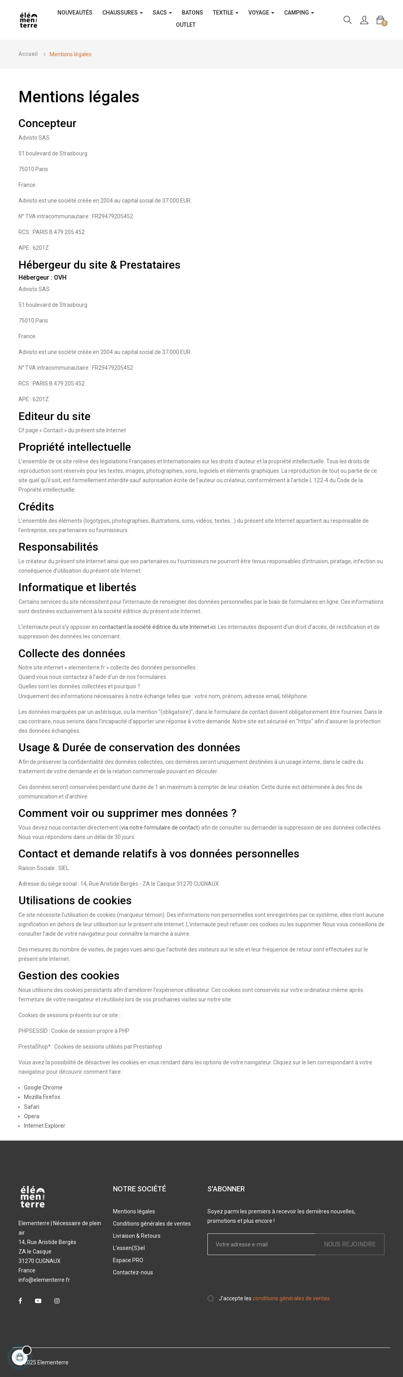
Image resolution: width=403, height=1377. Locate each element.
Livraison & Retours (137, 1236)
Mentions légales (134, 1211)
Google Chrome (43, 1087)
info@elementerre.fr (44, 1280)
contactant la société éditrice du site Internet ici (157, 627)
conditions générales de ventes (291, 1298)
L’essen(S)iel (129, 1248)
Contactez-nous (133, 1272)
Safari (31, 1107)
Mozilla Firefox (42, 1097)
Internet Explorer (44, 1126)
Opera (31, 1116)
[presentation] (273, 1278)
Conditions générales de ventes (152, 1223)
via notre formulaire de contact (159, 827)
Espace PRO (128, 1260)
